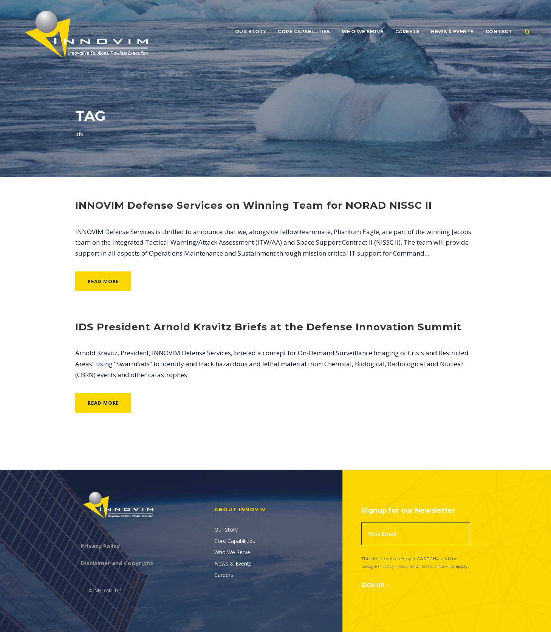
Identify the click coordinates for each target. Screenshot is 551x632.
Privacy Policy (393, 566)
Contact (499, 31)
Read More (103, 281)
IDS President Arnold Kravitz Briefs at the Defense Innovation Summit (268, 327)
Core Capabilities (304, 31)
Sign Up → (376, 585)
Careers (407, 31)
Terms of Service (436, 566)
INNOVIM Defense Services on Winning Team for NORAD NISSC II (253, 205)
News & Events (452, 31)
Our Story (250, 31)
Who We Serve (363, 31)
